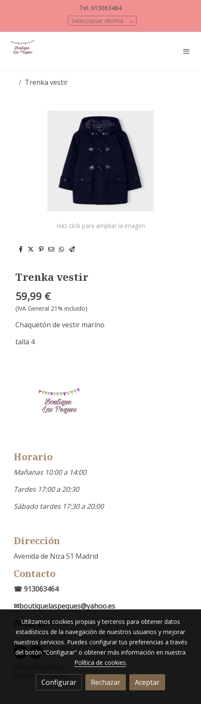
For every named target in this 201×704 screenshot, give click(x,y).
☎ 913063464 (36, 589)
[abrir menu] (186, 51)
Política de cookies (100, 662)
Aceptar (147, 682)
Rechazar (105, 682)
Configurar (58, 682)
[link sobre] (100, 412)
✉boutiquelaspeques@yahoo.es (64, 606)
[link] (23, 51)
